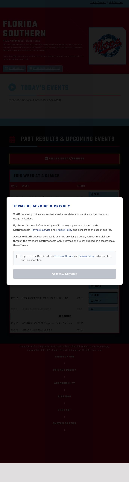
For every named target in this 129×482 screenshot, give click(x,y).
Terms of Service (40, 229)
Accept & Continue (64, 273)
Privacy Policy (64, 229)
